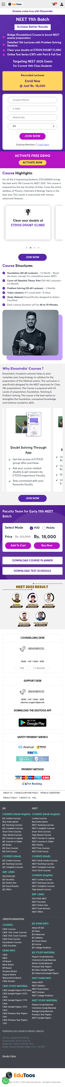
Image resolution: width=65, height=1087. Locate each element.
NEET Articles (38, 992)
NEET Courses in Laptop (43, 838)
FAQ (22, 668)
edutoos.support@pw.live (32, 702)
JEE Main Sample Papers (43, 970)
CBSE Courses (9, 929)
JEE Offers (7, 889)
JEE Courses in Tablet (12, 841)
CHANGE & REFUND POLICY (26, 792)
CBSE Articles (8, 981)
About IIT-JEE (38, 927)
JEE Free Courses (10, 848)
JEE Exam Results (10, 886)
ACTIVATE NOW (32, 162)
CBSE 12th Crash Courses (14, 932)
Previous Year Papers (42, 966)
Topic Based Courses (12, 835)
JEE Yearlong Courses (12, 825)
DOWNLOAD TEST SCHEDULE (32, 571)
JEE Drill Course (9, 851)
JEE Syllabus (37, 937)
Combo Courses (39, 818)
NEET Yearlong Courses (43, 825)
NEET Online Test (40, 905)
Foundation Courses (12, 942)
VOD (35, 528)
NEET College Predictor (42, 995)
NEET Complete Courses (43, 828)
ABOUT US (7, 792)
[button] (27, 247)
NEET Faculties (39, 901)
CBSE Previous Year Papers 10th (14, 1015)
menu (3, 4)
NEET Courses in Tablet (43, 841)
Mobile (48, 528)
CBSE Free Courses (11, 939)
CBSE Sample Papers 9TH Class (16, 990)
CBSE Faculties (9, 945)
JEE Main (36, 931)
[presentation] (32, 244)
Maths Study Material (42, 963)
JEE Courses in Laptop (12, 838)
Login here (43, 145)
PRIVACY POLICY (10, 797)
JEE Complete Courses (12, 828)
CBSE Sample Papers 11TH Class (14, 1002)
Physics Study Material (42, 956)
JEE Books (7, 844)
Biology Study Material (42, 1011)
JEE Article (36, 944)
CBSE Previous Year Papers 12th (14, 1022)
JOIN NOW (32, 136)
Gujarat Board (9, 974)
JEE (4, 808)
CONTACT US (24, 797)
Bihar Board (8, 964)
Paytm (32, 753)
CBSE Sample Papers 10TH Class (14, 995)
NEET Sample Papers (41, 1017)
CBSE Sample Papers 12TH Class (14, 1008)
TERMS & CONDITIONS (50, 792)
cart (53, 4)
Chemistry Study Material (44, 960)
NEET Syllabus (38, 985)
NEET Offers (37, 911)
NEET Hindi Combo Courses (45, 860)
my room (61, 4)
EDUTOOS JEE (8, 876)
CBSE (4, 954)
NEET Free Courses (41, 848)
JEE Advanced (38, 934)
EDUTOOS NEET (39, 898)
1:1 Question (39, 668)
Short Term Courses (11, 831)
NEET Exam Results (41, 908)
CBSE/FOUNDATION (13, 919)
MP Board (7, 968)
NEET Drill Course (40, 851)
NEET (35, 808)
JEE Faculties (8, 879)
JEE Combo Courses (11, 818)
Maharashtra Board (11, 977)
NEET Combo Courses (42, 879)
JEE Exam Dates (39, 941)
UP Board (6, 961)
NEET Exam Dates (40, 989)
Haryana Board (9, 971)
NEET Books (37, 844)
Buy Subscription (10, 821)
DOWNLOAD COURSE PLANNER (32, 560)
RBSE (4, 958)
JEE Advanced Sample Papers (45, 973)
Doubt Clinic (9, 1056)
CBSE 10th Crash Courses (14, 935)
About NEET (37, 982)
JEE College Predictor (41, 947)
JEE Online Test (9, 882)
